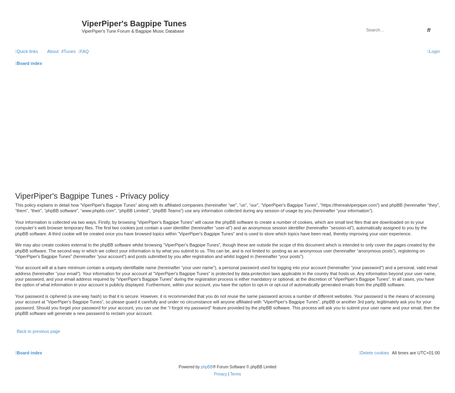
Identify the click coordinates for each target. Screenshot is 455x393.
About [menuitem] (53, 51)
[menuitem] (68, 51)
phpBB (207, 367)
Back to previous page (38, 331)
